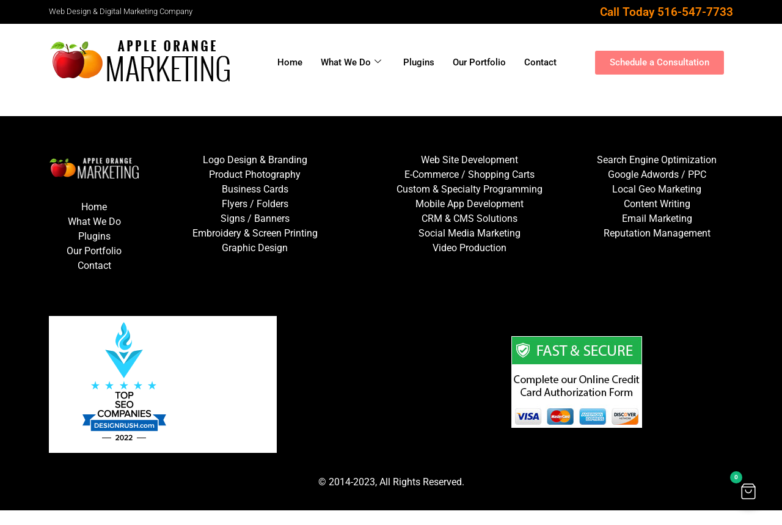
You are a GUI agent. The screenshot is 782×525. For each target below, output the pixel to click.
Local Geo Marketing (656, 189)
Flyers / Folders (255, 204)
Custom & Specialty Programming (469, 189)
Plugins (418, 62)
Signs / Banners (255, 218)
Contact (540, 62)
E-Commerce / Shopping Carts (469, 174)
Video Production (469, 248)
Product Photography (255, 174)
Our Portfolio (479, 62)
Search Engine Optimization (657, 160)
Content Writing (657, 204)
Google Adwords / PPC (657, 174)
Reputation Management (657, 233)
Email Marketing (657, 218)
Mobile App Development (469, 204)
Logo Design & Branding (255, 160)
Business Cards (255, 189)
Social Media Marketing (469, 233)
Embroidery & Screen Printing (255, 233)
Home (289, 62)
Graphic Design (255, 248)
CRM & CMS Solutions (469, 218)
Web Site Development (469, 160)
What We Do (351, 62)
